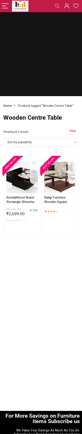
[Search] (57, 6)
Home (7, 105)
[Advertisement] (41, 55)
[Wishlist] (76, 6)
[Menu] (5, 6)
